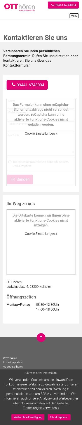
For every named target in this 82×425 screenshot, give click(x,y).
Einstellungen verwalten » (41, 408)
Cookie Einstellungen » (41, 134)
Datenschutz (33, 372)
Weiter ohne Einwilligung (28, 417)
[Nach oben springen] (41, 337)
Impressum (50, 372)
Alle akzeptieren (59, 417)
